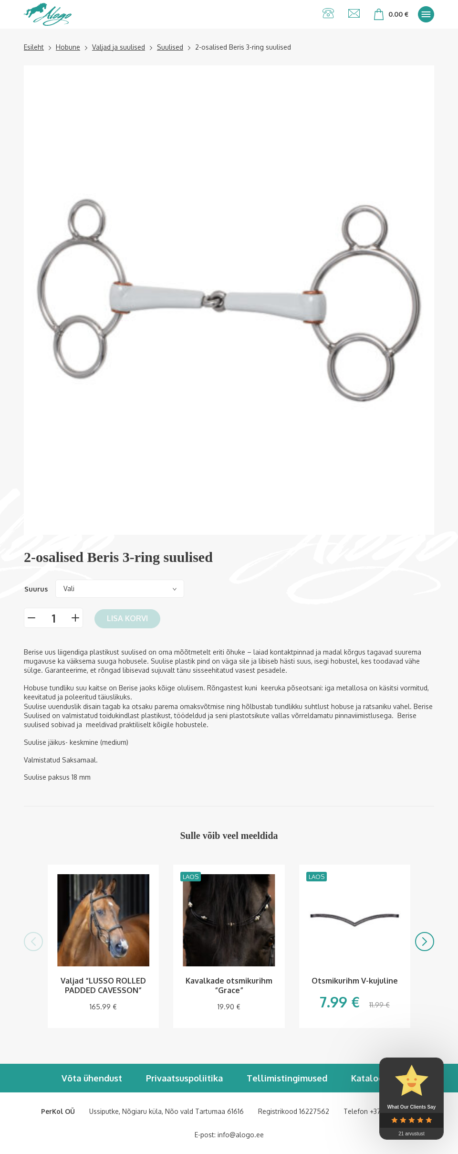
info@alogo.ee (241, 1135)
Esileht (34, 47)
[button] (33, 941)
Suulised (170, 47)
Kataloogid (373, 1078)
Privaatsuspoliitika (184, 1078)
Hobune (68, 47)
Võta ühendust (92, 1078)
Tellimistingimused (287, 1078)
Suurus (36, 589)
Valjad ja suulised (118, 47)
